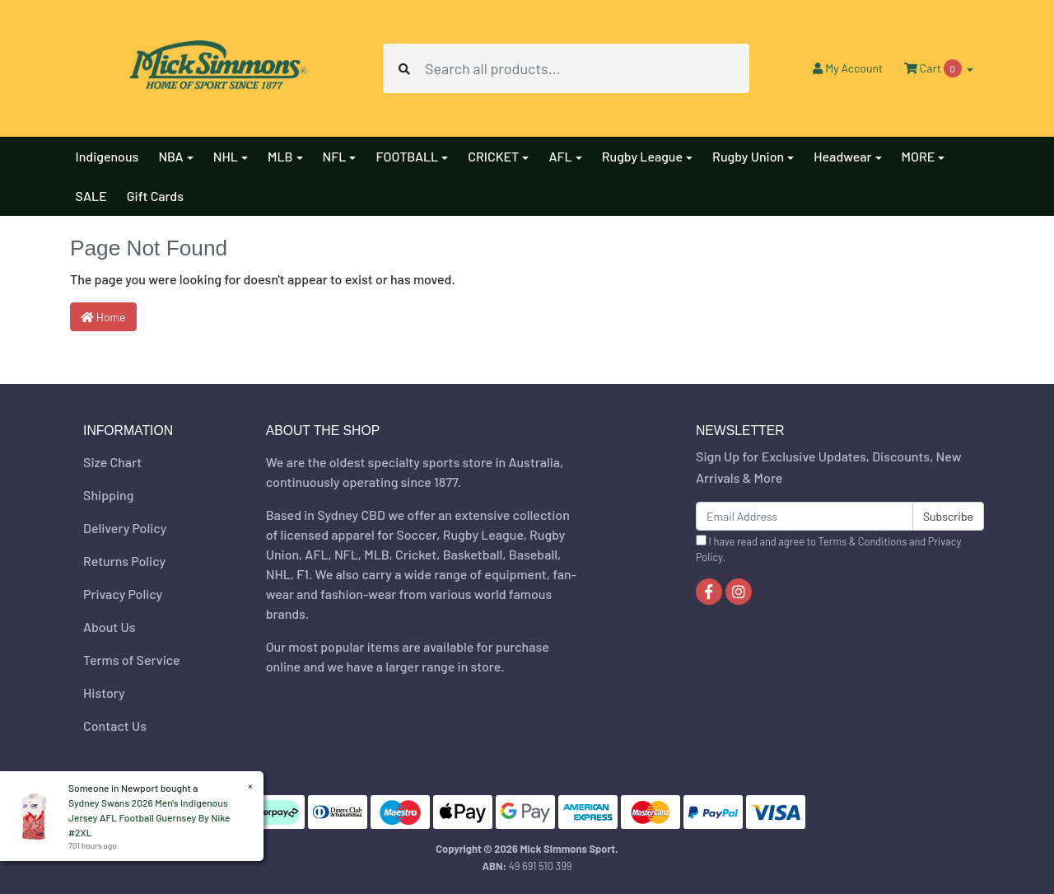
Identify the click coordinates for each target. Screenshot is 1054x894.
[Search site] (404, 68)
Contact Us (115, 725)
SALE (91, 196)
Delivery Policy (124, 528)
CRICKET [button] (493, 156)
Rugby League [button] (642, 156)
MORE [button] (918, 156)
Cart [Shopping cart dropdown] (933, 68)
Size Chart (112, 462)
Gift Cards (155, 196)
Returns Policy (124, 561)
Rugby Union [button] (748, 156)
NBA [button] (170, 156)
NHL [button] (225, 156)
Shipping (108, 495)
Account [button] (848, 68)
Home (103, 317)
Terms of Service (131, 659)
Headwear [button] (842, 156)
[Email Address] (804, 516)
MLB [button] (280, 156)
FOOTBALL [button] (406, 156)
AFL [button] (559, 156)
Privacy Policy (122, 593)
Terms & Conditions (862, 541)
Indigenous (107, 156)
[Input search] (586, 68)
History (104, 692)
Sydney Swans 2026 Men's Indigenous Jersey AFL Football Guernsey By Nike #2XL (149, 817)
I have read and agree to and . (828, 549)
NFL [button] (335, 156)
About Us (109, 626)
